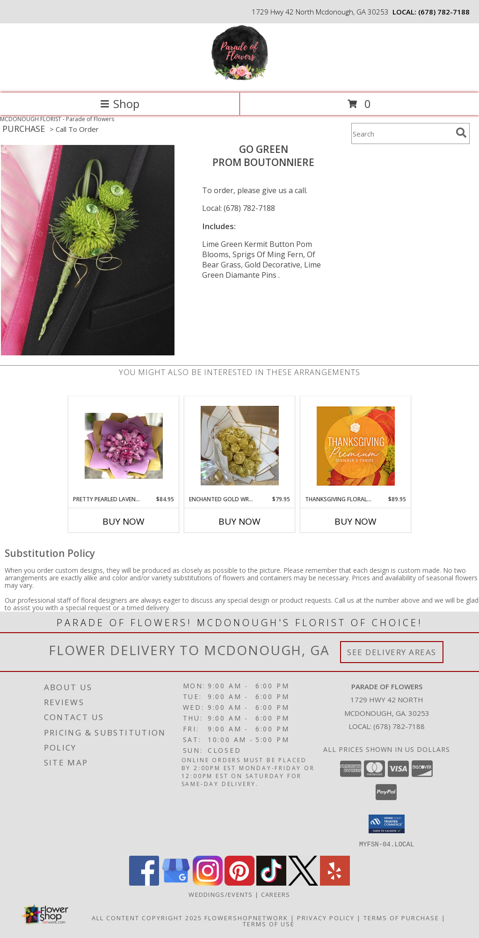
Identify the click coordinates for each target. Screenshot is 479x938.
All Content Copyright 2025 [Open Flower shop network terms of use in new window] (147, 917)
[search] (461, 132)
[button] (387, 824)
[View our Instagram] (208, 882)
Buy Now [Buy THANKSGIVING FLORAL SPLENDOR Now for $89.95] (355, 521)
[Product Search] (402, 133)
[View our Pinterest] (239, 882)
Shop (119, 103)
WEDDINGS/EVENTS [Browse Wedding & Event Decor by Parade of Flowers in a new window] (222, 894)
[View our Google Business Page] (176, 882)
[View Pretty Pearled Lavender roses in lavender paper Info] (124, 446)
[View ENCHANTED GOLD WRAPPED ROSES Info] (240, 445)
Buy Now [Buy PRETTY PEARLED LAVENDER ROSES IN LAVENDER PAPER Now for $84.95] (123, 521)
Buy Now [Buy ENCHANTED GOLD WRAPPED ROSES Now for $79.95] (239, 521)
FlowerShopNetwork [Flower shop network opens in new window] (246, 917)
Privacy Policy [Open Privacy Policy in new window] (326, 917)
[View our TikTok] (271, 882)
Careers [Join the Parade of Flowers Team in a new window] (275, 894)
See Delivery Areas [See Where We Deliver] (391, 652)
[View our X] (303, 882)
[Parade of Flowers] (239, 79)
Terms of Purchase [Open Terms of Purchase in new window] (401, 917)
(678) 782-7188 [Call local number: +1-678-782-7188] (444, 11)
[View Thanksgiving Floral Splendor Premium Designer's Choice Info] (356, 445)
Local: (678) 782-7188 (238, 208)
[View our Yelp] (335, 882)
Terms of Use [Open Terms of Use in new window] (269, 923)
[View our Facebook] (144, 882)
